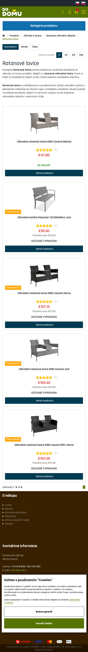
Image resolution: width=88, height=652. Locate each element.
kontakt (9, 523)
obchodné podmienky (16, 512)
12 (59, 55)
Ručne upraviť (44, 611)
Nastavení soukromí (44, 649)
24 (66, 55)
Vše (81, 55)
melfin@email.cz (18, 570)
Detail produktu (44, 173)
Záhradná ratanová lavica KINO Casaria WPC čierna (44, 445)
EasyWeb (35, 646)
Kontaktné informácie (19, 546)
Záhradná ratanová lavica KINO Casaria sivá (44, 369)
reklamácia (10, 516)
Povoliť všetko (44, 623)
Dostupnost (10, 46)
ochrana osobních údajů (17, 520)
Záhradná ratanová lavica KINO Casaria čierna (44, 293)
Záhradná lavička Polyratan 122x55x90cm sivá (44, 217)
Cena (35, 46)
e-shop (8, 505)
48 (73, 55)
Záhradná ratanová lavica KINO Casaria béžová (44, 141)
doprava (9, 509)
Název (24, 46)
